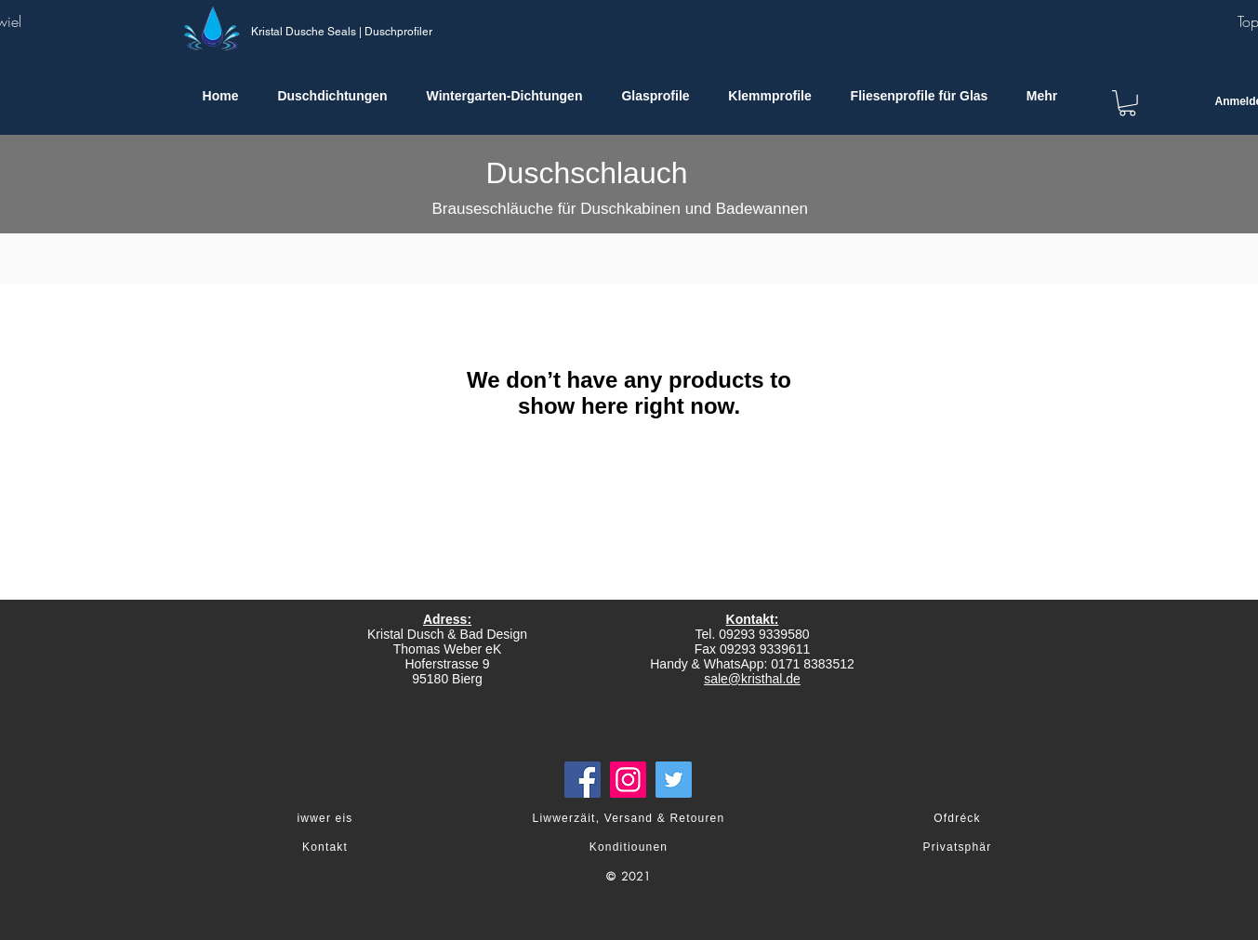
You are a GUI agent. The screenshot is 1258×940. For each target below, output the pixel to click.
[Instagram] (628, 779)
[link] (1127, 103)
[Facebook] (582, 779)
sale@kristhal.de (752, 678)
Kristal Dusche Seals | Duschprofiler (341, 31)
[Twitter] (673, 779)
